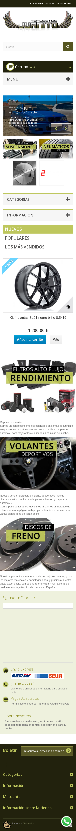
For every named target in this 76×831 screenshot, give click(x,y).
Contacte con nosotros (42, 3)
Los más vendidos (24, 247)
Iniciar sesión (64, 3)
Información (20, 215)
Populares (17, 238)
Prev (56, 128)
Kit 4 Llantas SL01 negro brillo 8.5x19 (38, 318)
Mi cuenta (12, 796)
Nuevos (13, 229)
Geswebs (28, 823)
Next (66, 128)
